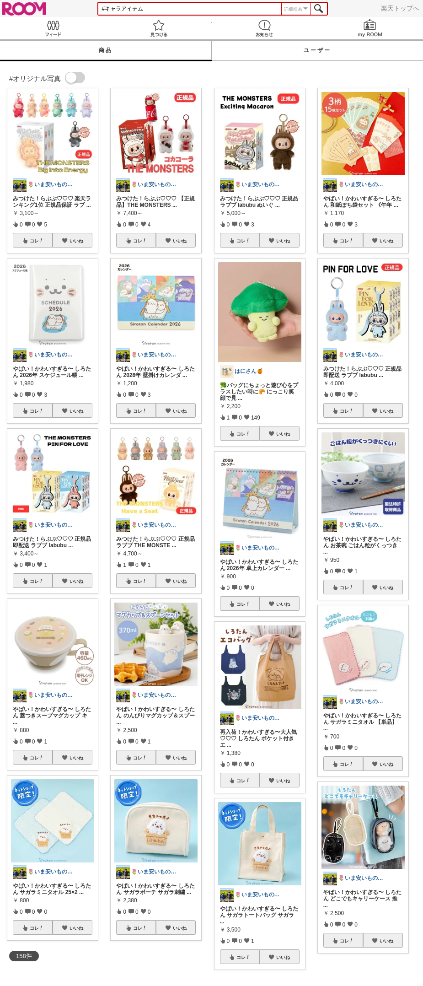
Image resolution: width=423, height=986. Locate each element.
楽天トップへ (400, 8)
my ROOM (370, 28)
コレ (36, 240)
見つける (158, 28)
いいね (76, 240)
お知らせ (264, 28)
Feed (53, 28)
